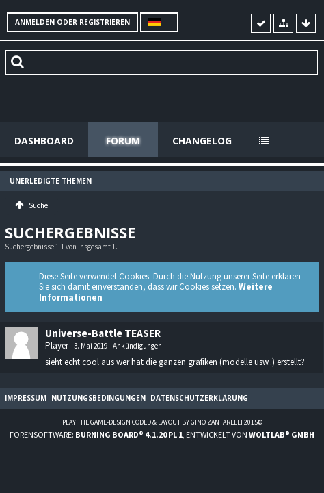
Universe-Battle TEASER (103, 333)
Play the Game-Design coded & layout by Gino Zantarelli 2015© (162, 422)
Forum (123, 140)
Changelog (202, 140)
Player (56, 345)
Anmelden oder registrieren (72, 22)
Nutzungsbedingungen (98, 398)
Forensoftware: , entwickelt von (162, 434)
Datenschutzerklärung (199, 398)
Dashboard (44, 140)
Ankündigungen (137, 346)
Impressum (25, 398)
